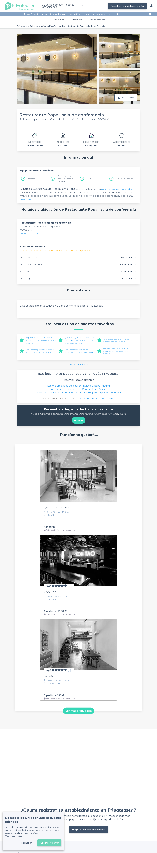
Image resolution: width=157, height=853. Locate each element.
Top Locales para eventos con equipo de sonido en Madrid (40, 351)
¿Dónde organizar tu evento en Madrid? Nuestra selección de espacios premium (80, 340)
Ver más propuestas (78, 710)
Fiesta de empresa (96, 19)
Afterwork (77, 19)
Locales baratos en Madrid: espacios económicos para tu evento (117, 351)
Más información (13, 836)
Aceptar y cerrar (49, 842)
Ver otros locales (78, 364)
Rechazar (26, 842)
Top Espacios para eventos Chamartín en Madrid (116, 340)
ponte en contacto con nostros (96, 398)
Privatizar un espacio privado (45, 14)
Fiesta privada (59, 19)
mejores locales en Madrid (117, 189)
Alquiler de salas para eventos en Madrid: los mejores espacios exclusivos (41, 340)
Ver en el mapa (29, 233)
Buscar (78, 420)
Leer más (25, 199)
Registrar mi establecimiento (127, 6)
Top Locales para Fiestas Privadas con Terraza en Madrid (80, 351)
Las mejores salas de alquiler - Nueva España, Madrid (78, 385)
